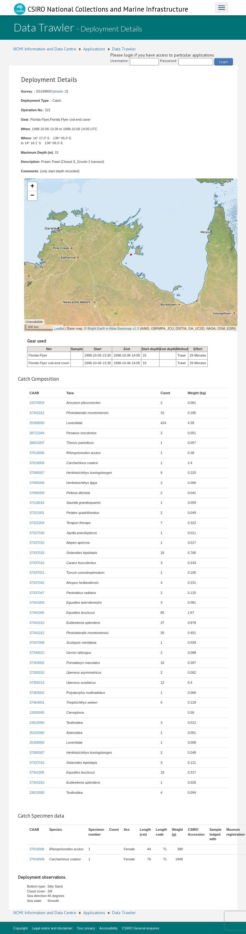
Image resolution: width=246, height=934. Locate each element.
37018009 (37, 463)
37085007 (37, 472)
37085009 (37, 493)
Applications (94, 49)
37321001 (37, 513)
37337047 (37, 593)
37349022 (37, 652)
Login (223, 61)
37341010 (37, 622)
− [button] (32, 195)
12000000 (37, 712)
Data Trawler (124, 49)
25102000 (37, 732)
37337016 (37, 563)
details (58, 91)
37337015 (37, 553)
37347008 (37, 642)
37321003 (37, 523)
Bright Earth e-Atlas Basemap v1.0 (113, 328)
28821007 (37, 443)
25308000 (37, 423)
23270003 (37, 403)
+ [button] (32, 186)
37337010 (37, 542)
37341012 (37, 413)
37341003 (37, 602)
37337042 (37, 582)
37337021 (37, 572)
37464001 (37, 702)
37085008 (37, 483)
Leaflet (59, 328)
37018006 (37, 453)
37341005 (37, 612)
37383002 (37, 692)
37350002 (37, 663)
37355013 (37, 682)
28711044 (37, 433)
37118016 (37, 502)
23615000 (37, 722)
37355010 (37, 672)
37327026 (37, 533)
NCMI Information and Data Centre (44, 49)
